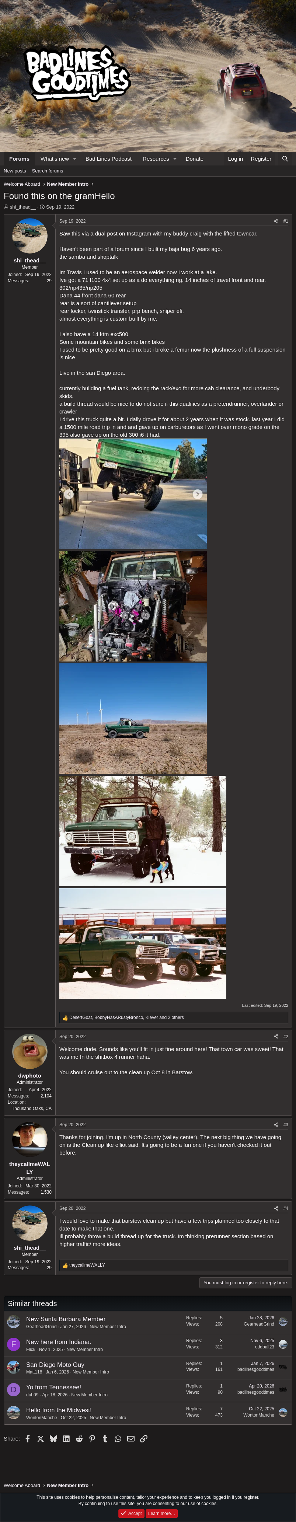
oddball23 (264, 1347)
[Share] (276, 221)
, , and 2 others (126, 1017)
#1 (285, 221)
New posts (15, 171)
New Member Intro (108, 1326)
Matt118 (34, 1372)
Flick (30, 1349)
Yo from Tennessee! (53, 1387)
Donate (194, 159)
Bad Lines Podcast (109, 159)
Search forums (47, 171)
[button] (75, 158)
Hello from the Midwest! (59, 1410)
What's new (55, 159)
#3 (285, 1124)
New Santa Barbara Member (65, 1319)
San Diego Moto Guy (55, 1364)
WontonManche (41, 1417)
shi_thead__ (23, 207)
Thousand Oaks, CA (32, 1108)
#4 (285, 1208)
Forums (19, 159)
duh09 (32, 1394)
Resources (156, 159)
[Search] (285, 158)
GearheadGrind (41, 1326)
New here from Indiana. (58, 1341)
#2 (285, 1036)
